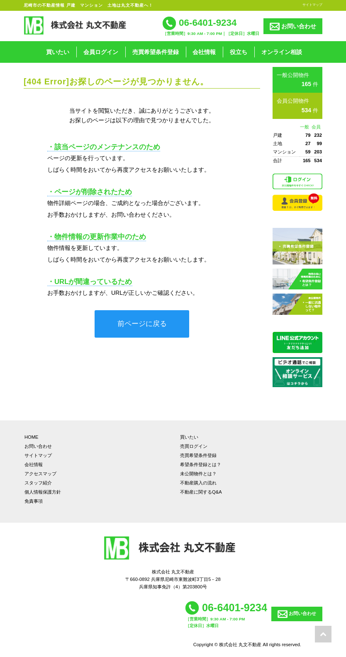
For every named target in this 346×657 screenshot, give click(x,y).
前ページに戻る (142, 324)
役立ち (238, 52)
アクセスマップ (40, 473)
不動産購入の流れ (198, 482)
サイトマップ (312, 4)
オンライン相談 (281, 52)
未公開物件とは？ (198, 473)
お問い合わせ (293, 26)
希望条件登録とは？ (200, 464)
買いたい (57, 52)
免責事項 (33, 501)
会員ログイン (100, 52)
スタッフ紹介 (38, 482)
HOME (31, 437)
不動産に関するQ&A (201, 491)
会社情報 (204, 52)
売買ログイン (193, 446)
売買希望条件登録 (155, 52)
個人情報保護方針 (42, 491)
